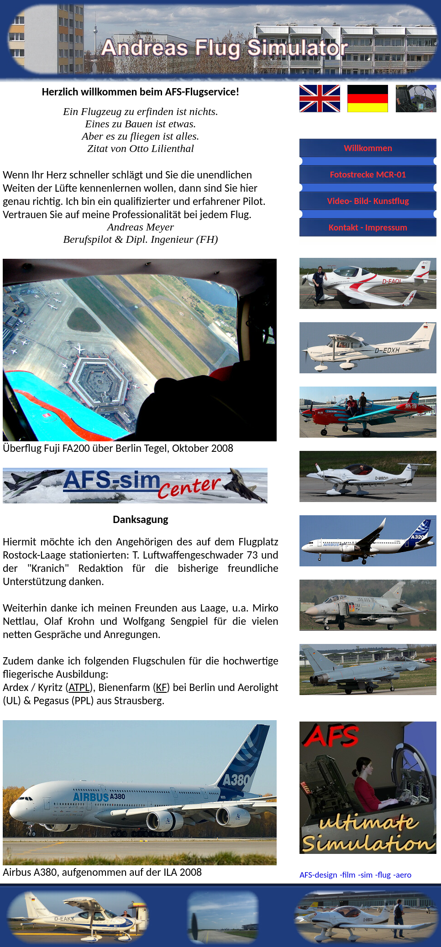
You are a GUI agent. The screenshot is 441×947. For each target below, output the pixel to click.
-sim (365, 874)
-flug (383, 874)
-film (348, 874)
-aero (402, 874)
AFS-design (318, 874)
